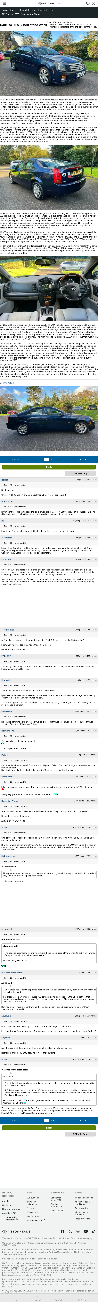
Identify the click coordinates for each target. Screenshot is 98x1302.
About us (6, 1201)
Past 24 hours (33, 1216)
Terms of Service (79, 1238)
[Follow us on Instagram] (78, 1231)
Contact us (7, 1205)
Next (82, 459)
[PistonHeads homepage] (49, 3)
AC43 (4, 827)
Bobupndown (8, 731)
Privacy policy (81, 1208)
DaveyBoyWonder (10, 801)
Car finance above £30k (56, 1205)
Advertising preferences (12, 1218)
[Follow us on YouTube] (85, 1231)
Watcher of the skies (11, 972)
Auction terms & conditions (82, 1203)
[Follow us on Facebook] (62, 1231)
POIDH (4, 755)
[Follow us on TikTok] (94, 1231)
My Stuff (38, 1298)
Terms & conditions (84, 1198)
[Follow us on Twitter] (70, 1231)
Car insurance (57, 1210)
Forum (16, 1298)
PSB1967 (6, 656)
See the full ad (7, 383)
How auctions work (11, 1209)
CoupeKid (6, 680)
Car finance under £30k (56, 1199)
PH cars (30, 1208)
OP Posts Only (80, 473)
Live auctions (33, 1198)
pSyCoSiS (6, 1016)
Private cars (32, 1212)
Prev (15, 459)
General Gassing (27, 10)
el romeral (6, 537)
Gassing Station (9, 10)
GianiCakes (7, 501)
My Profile (82, 1298)
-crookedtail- (8, 630)
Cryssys (5, 1037)
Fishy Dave (6, 711)
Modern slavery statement (82, 1213)
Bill (2, 521)
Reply (49, 467)
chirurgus (6, 559)
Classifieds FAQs (10, 1213)
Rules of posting (82, 1219)
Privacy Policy (59, 1238)
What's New (60, 1298)
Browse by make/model (32, 1203)
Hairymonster (8, 856)
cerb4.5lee (6, 776)
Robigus (5, 480)
